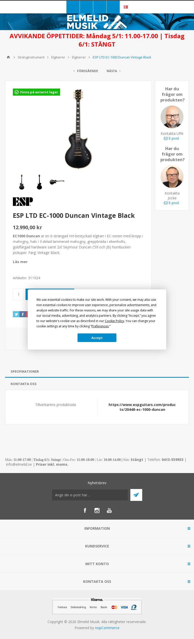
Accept (97, 338)
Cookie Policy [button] (114, 321)
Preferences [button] (100, 326)
